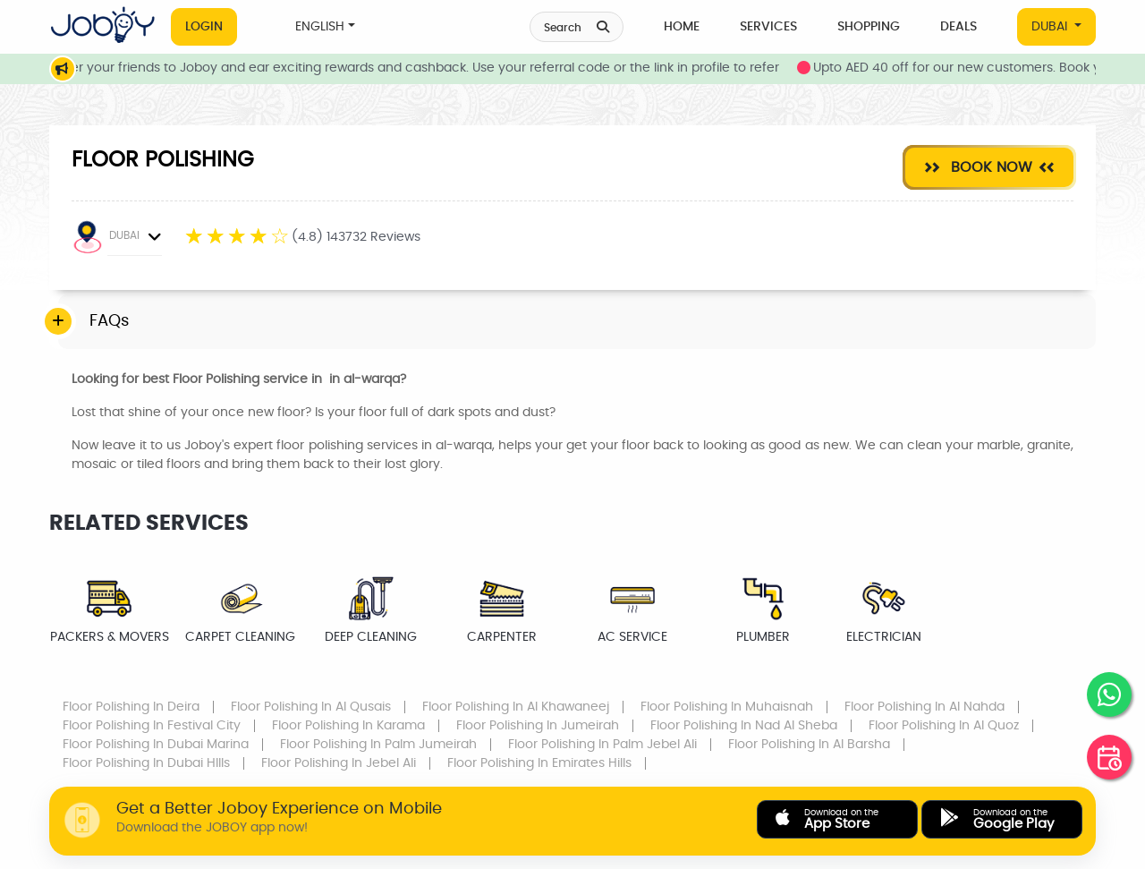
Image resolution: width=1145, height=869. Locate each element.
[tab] (577, 322)
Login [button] (204, 27)
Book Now (989, 167)
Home (682, 27)
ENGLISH (319, 27)
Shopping (868, 27)
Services (768, 27)
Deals (958, 27)
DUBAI (1051, 27)
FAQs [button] (109, 321)
